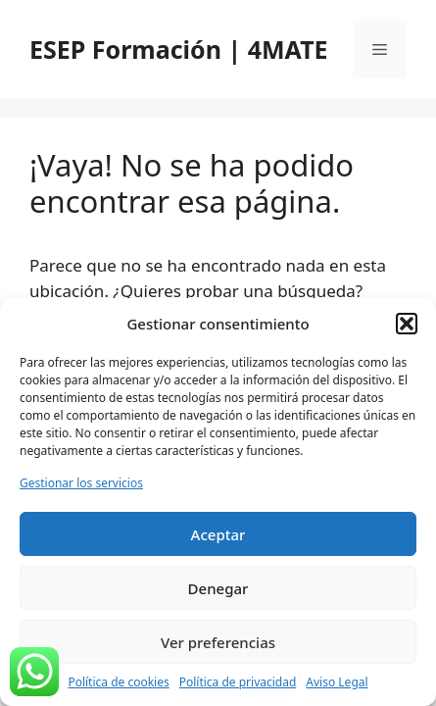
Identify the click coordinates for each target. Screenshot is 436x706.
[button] (406, 323)
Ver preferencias (218, 642)
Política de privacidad (238, 682)
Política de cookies (118, 682)
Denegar (218, 588)
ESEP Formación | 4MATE (178, 49)
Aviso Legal (336, 682)
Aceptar (218, 534)
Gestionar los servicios (81, 483)
